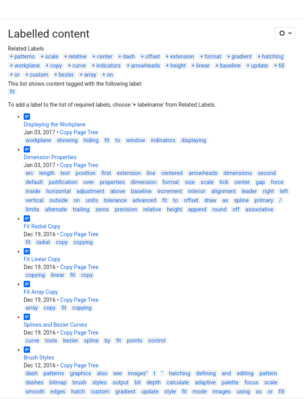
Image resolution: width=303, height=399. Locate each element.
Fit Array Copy (41, 292)
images (222, 391)
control (157, 340)
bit (138, 382)
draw (210, 200)
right (268, 191)
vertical (35, 200)
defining (206, 373)
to (117, 140)
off (235, 209)
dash (129, 56)
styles (99, 382)
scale (51, 56)
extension (182, 56)
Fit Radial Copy (42, 226)
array (90, 75)
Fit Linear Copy (42, 259)
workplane (26, 65)
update (259, 65)
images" (138, 373)
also (102, 373)
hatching (272, 56)
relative (77, 56)
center (104, 56)
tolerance (115, 200)
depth (154, 382)
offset (152, 56)
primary (263, 200)
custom (39, 75)
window (135, 140)
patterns (24, 56)
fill (281, 65)
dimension (143, 182)
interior (197, 191)
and (226, 373)
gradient (242, 56)
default (34, 182)
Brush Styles (39, 357)
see (117, 373)
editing (245, 373)
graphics (80, 373)
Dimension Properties (50, 157)
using (243, 391)
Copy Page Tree (79, 132)
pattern (268, 373)
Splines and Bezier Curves (55, 325)
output (120, 382)
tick (223, 182)
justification (63, 182)
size (190, 182)
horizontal (58, 191)
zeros (102, 209)
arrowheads (145, 65)
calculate (177, 382)
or (16, 75)
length (47, 173)
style (170, 391)
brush (79, 382)
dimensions (238, 173)
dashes (34, 382)
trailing (81, 209)
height (178, 65)
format (212, 56)
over (88, 182)
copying (83, 242)
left (284, 191)
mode (200, 391)
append (197, 209)
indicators (108, 65)
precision (126, 209)
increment (169, 191)
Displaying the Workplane (55, 124)
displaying (193, 140)
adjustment (90, 191)
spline (241, 200)
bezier (66, 75)
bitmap (58, 382)
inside (33, 191)
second (267, 173)
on (110, 75)
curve (79, 65)
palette (230, 382)
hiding (91, 140)
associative (259, 209)
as (225, 200)
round (219, 209)
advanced (144, 200)
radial (43, 242)
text (65, 173)
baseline (230, 65)
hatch (78, 391)
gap (260, 182)
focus (251, 382)
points (134, 340)
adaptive (205, 382)
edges (57, 391)
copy (56, 65)
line (151, 173)
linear (202, 65)
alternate (56, 209)
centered (172, 173)
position (85, 173)
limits (32, 209)
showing (67, 140)
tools (51, 340)
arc (30, 173)
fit (12, 91)
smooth (35, 391)
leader (249, 191)
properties (112, 182)
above (117, 191)
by (107, 340)
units (92, 200)
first (106, 173)
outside (59, 200)
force (277, 182)
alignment (223, 191)
